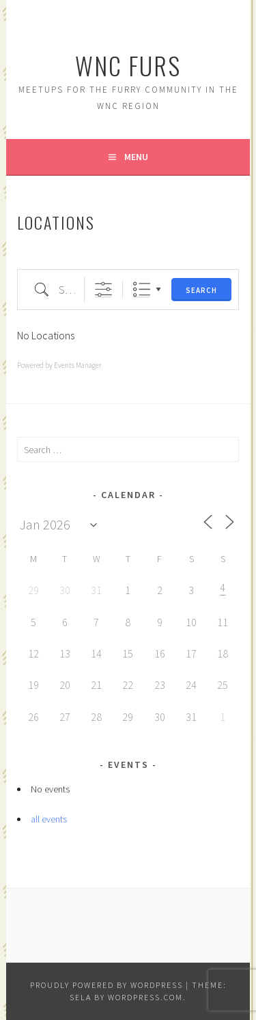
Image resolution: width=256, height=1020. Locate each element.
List (141, 289)
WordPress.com (145, 997)
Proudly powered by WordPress (106, 985)
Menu (136, 157)
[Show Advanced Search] (103, 289)
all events (49, 819)
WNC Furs (128, 65)
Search (201, 290)
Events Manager (78, 365)
